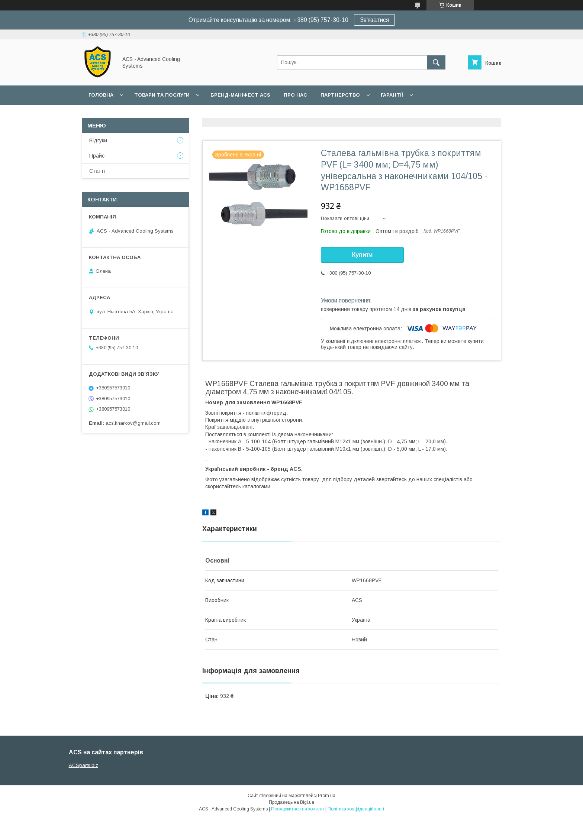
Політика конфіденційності (356, 809)
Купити (362, 255)
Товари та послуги (162, 95)
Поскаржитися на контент (297, 809)
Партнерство (340, 95)
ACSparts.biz (83, 765)
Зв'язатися (374, 20)
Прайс (96, 156)
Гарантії (392, 95)
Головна (100, 95)
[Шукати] (436, 62)
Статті (97, 171)
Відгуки (98, 140)
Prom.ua (326, 795)
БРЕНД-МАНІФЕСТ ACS (240, 95)
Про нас (295, 95)
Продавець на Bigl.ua (291, 802)
